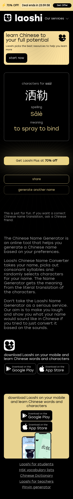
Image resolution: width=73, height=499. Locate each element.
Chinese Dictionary (36, 476)
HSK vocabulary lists (36, 470)
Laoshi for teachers (36, 481)
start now (16, 58)
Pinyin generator (36, 487)
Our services (57, 18)
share (36, 179)
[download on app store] (36, 426)
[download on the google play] (36, 415)
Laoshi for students (36, 464)
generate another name (36, 190)
